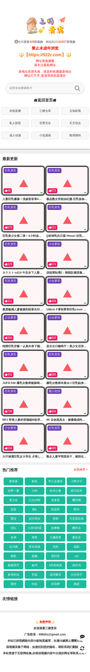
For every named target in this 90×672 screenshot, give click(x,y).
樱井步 (76, 528)
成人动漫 (15, 135)
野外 (76, 509)
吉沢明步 (34, 518)
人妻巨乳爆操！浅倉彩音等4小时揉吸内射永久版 (33, 199)
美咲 (34, 537)
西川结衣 (76, 490)
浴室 (13, 509)
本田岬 (55, 584)
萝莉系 (13, 481)
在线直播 (15, 111)
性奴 (34, 584)
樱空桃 (76, 500)
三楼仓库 (45, 111)
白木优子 (76, 574)
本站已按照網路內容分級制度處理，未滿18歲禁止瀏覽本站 (45, 640)
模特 (13, 584)
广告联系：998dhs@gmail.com (45, 634)
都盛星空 (13, 565)
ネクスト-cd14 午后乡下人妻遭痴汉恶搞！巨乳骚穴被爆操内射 (42, 272)
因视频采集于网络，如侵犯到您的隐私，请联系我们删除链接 (45, 647)
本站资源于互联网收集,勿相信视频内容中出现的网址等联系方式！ (45, 653)
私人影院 (15, 123)
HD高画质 (55, 565)
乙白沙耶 (34, 500)
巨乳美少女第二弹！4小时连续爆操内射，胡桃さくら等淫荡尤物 (43, 236)
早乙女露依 (55, 481)
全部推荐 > (81, 469)
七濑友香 (55, 537)
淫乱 (13, 528)
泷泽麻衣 (55, 574)
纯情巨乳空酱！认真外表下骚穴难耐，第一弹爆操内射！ (38, 346)
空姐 (34, 574)
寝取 (13, 556)
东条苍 (55, 500)
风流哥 (55, 509)
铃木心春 (55, 490)
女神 (13, 537)
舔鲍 (34, 556)
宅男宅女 (45, 123)
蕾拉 (13, 518)
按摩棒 (55, 528)
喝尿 (76, 584)
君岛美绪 (34, 546)
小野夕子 (76, 481)
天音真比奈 (76, 518)
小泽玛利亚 (34, 528)
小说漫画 (45, 135)
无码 (55, 546)
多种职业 (13, 574)
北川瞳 (13, 546)
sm (76, 556)
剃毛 (34, 481)
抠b (34, 509)
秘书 (34, 565)
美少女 (13, 500)
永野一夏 (13, 490)
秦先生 (76, 537)
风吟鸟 (76, 565)
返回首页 (45, 100)
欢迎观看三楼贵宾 (45, 628)
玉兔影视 (75, 111)
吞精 (55, 518)
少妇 (34, 490)
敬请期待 (75, 135)
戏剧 (76, 546)
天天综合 (75, 123)
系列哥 (55, 556)
